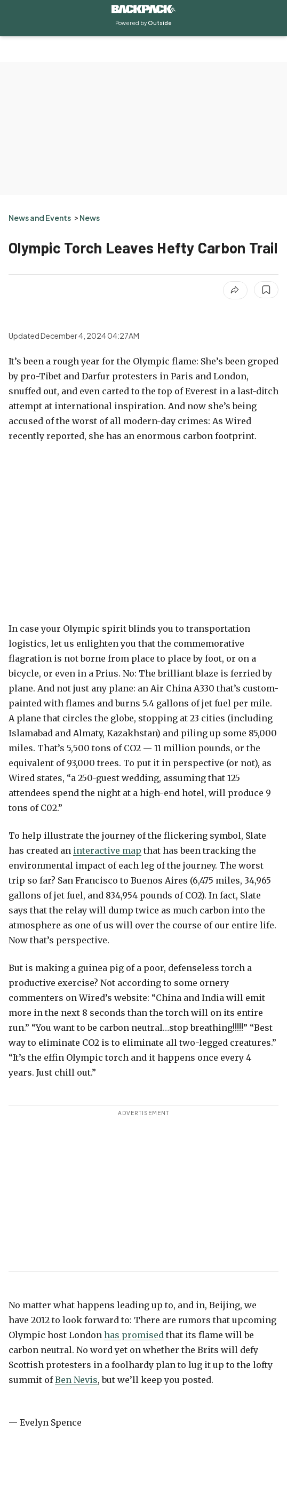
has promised (134, 1335)
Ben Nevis (76, 1379)
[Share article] (235, 290)
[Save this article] (266, 289)
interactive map (107, 850)
